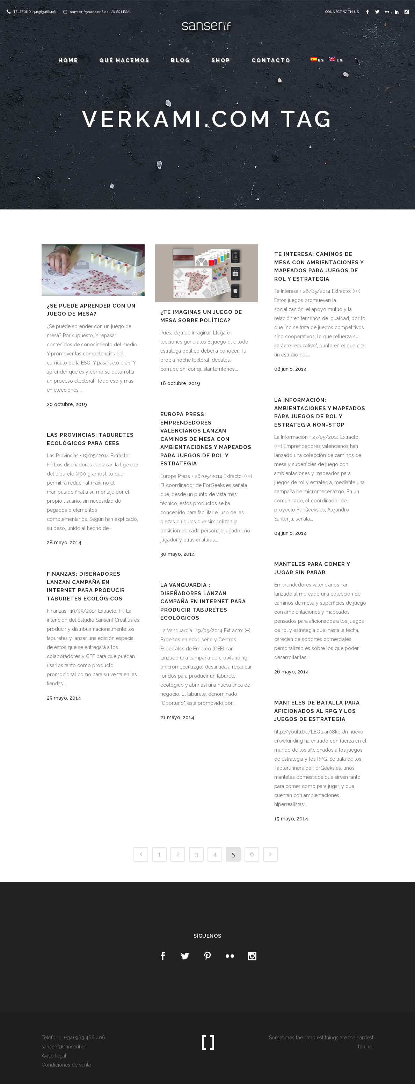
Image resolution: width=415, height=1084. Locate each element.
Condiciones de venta (66, 1065)
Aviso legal (54, 1056)
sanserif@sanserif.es (89, 12)
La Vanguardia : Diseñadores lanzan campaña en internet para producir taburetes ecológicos (203, 601)
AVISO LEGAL (121, 12)
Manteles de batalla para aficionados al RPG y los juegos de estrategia (317, 711)
